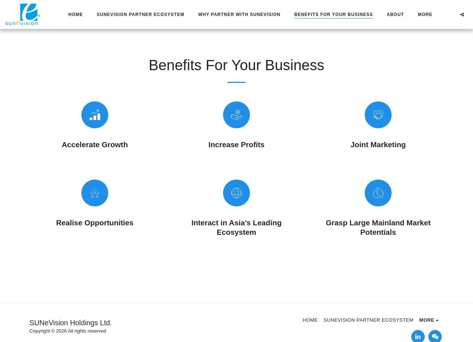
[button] (462, 14)
